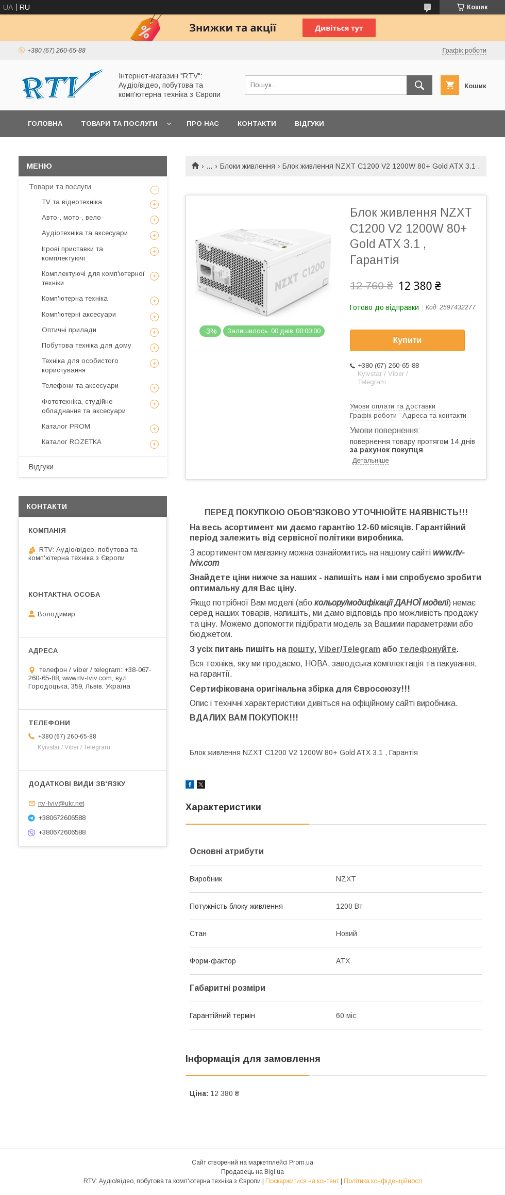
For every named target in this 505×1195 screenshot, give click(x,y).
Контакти (257, 123)
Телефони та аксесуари (80, 385)
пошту (301, 649)
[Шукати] (419, 85)
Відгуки (309, 123)
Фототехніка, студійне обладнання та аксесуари (84, 406)
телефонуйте (428, 649)
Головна (45, 123)
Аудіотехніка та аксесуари (85, 233)
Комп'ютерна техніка (75, 298)
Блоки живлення (247, 166)
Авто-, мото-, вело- (73, 217)
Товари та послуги (119, 123)
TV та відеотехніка (72, 202)
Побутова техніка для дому (86, 345)
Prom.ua (301, 1162)
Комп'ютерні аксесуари (79, 314)
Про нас (203, 123)
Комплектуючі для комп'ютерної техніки (93, 278)
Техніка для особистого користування (80, 365)
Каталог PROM (66, 426)
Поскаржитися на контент (302, 1181)
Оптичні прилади (69, 330)
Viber (329, 649)
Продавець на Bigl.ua (252, 1171)
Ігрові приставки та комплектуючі (72, 253)
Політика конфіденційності (383, 1181)
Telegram (361, 649)
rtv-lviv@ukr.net (61, 803)
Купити (407, 340)
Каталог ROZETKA (72, 442)
